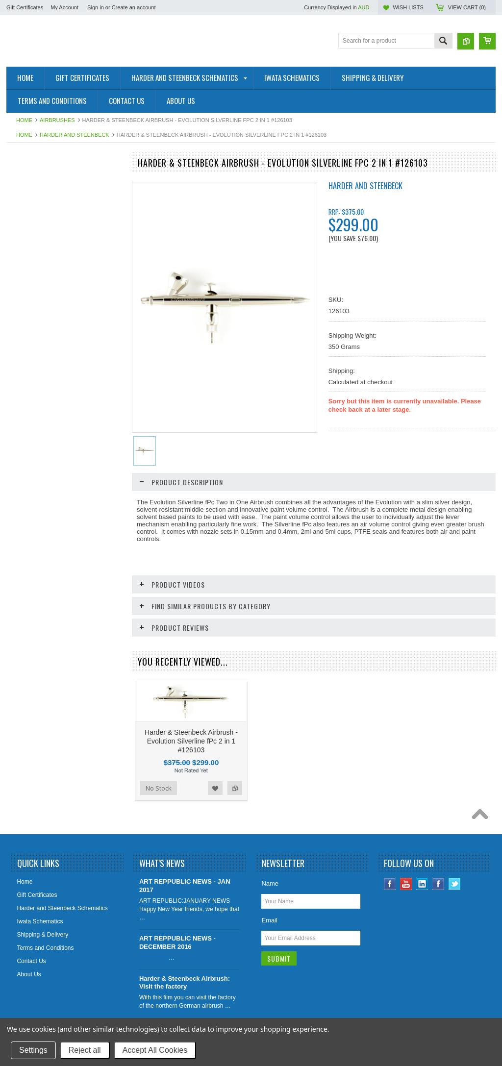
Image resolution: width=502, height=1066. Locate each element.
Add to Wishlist (88, 759)
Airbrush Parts (30, 264)
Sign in (95, 7)
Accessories (28, 422)
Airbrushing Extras (36, 389)
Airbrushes (57, 120)
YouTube (406, 926)
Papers (21, 513)
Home (24, 120)
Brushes (22, 438)
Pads (18, 480)
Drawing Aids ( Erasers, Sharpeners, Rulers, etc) (59, 459)
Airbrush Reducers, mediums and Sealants (55, 335)
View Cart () (467, 7)
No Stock (30, 758)
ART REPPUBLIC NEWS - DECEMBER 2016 (177, 984)
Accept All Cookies (155, 1050)
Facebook (390, 926)
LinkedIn (422, 926)
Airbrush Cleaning (35, 355)
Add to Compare (108, 759)
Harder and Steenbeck (74, 135)
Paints (20, 497)
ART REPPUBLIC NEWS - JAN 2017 (184, 928)
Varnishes (24, 579)
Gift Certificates (24, 7)
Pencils (21, 546)
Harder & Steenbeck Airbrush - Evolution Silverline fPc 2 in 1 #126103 (191, 783)
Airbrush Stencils (34, 372)
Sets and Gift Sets (35, 280)
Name (269, 925)
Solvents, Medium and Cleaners (53, 563)
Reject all (85, 1050)
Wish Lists (408, 7)
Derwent (23, 297)
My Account (64, 7)
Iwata (19, 214)
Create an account (134, 7)
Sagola (21, 231)
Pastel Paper (29, 530)
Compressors (29, 405)
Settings (33, 1050)
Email (269, 962)
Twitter (455, 926)
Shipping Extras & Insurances (50, 181)
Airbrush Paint (30, 314)
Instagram (438, 926)
